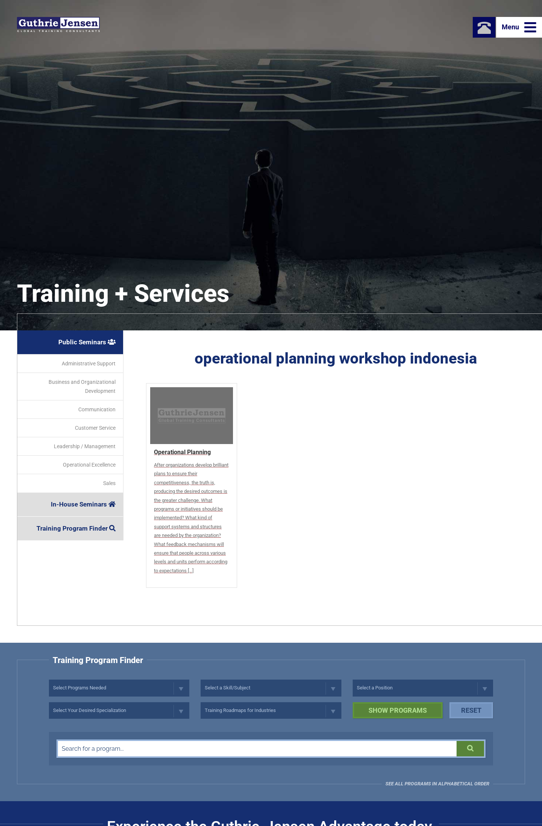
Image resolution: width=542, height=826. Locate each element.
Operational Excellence (89, 465)
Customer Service (95, 428)
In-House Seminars (83, 504)
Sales (109, 483)
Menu (519, 27)
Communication (97, 409)
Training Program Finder (76, 528)
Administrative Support (89, 364)
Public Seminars (87, 342)
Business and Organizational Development (82, 386)
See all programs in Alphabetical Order (437, 783)
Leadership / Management (85, 446)
